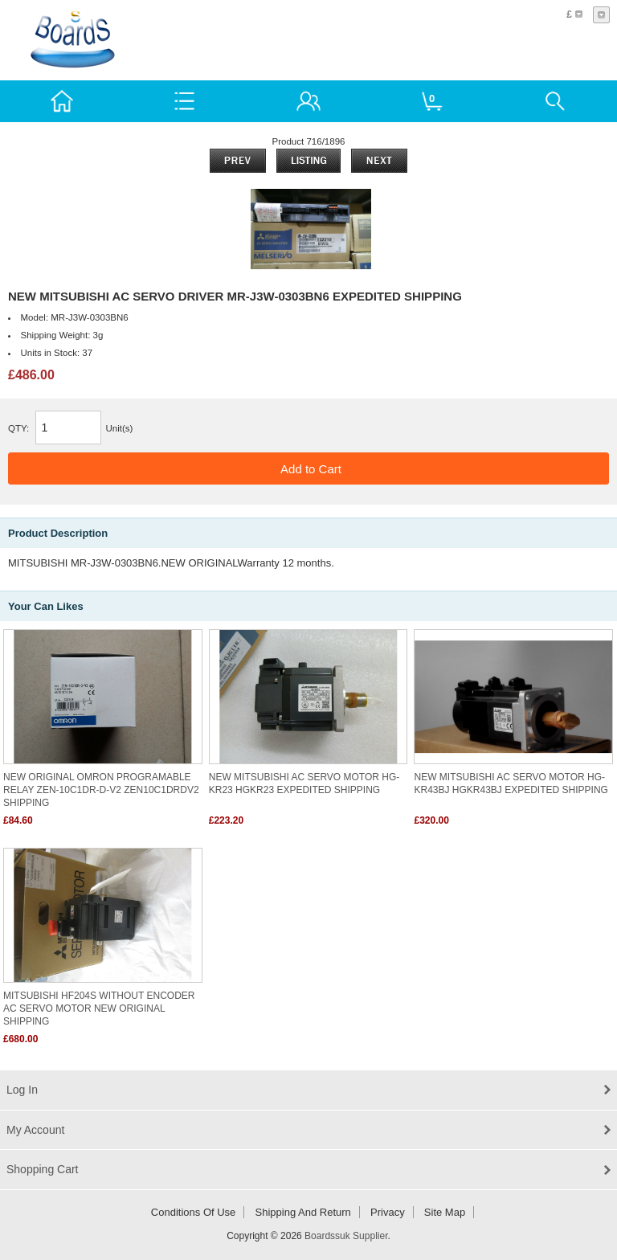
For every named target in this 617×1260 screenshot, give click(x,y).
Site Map (444, 1212)
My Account (35, 1129)
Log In (22, 1089)
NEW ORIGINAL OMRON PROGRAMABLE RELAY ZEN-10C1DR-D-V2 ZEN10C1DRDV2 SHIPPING (101, 789)
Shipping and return (303, 1212)
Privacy (387, 1212)
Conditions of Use (193, 1212)
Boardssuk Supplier (345, 1236)
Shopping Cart (42, 1169)
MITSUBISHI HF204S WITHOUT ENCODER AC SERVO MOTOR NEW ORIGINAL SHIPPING (98, 1008)
